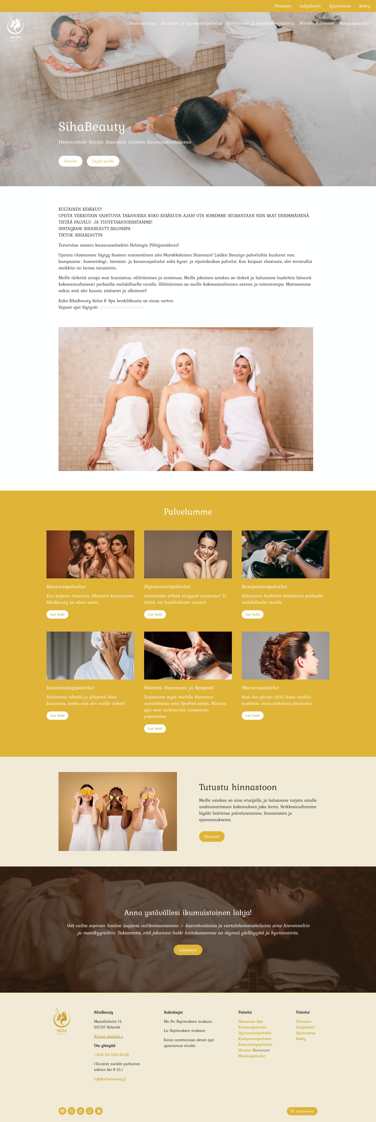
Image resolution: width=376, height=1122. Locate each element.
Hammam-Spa (250, 1021)
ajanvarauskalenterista (121, 307)
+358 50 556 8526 (111, 1055)
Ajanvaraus (340, 6)
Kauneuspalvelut (252, 1027)
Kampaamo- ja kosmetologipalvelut (260, 23)
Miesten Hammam (316, 23)
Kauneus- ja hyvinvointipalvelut (191, 23)
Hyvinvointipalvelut (254, 1033)
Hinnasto (282, 6)
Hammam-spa (143, 23)
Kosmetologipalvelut (255, 1044)
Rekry (364, 6)
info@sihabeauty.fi (110, 1079)
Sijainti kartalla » (108, 1036)
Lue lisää (57, 614)
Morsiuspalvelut (354, 23)
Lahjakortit (305, 1027)
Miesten (245, 1050)
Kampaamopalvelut (254, 1038)
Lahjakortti (310, 6)
